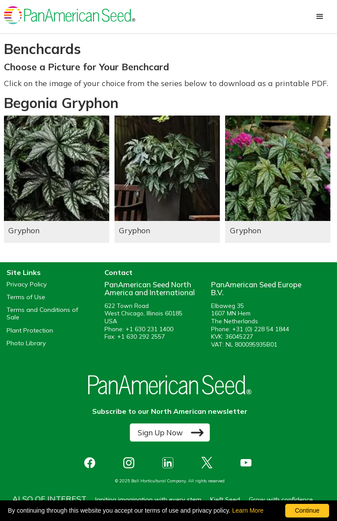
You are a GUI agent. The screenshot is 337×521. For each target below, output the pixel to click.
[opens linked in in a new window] (170, 462)
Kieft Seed (225, 499)
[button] (320, 17)
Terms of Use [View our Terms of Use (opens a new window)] (26, 297)
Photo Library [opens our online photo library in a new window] (26, 343)
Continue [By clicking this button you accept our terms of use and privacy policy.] (307, 510)
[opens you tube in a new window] (248, 462)
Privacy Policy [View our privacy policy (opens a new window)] (27, 284)
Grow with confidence (281, 499)
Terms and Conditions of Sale (42, 313)
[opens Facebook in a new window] (91, 462)
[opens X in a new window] (209, 462)
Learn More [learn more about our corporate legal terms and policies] (248, 510)
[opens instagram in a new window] (131, 462)
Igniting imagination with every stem (148, 499)
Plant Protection (30, 330)
